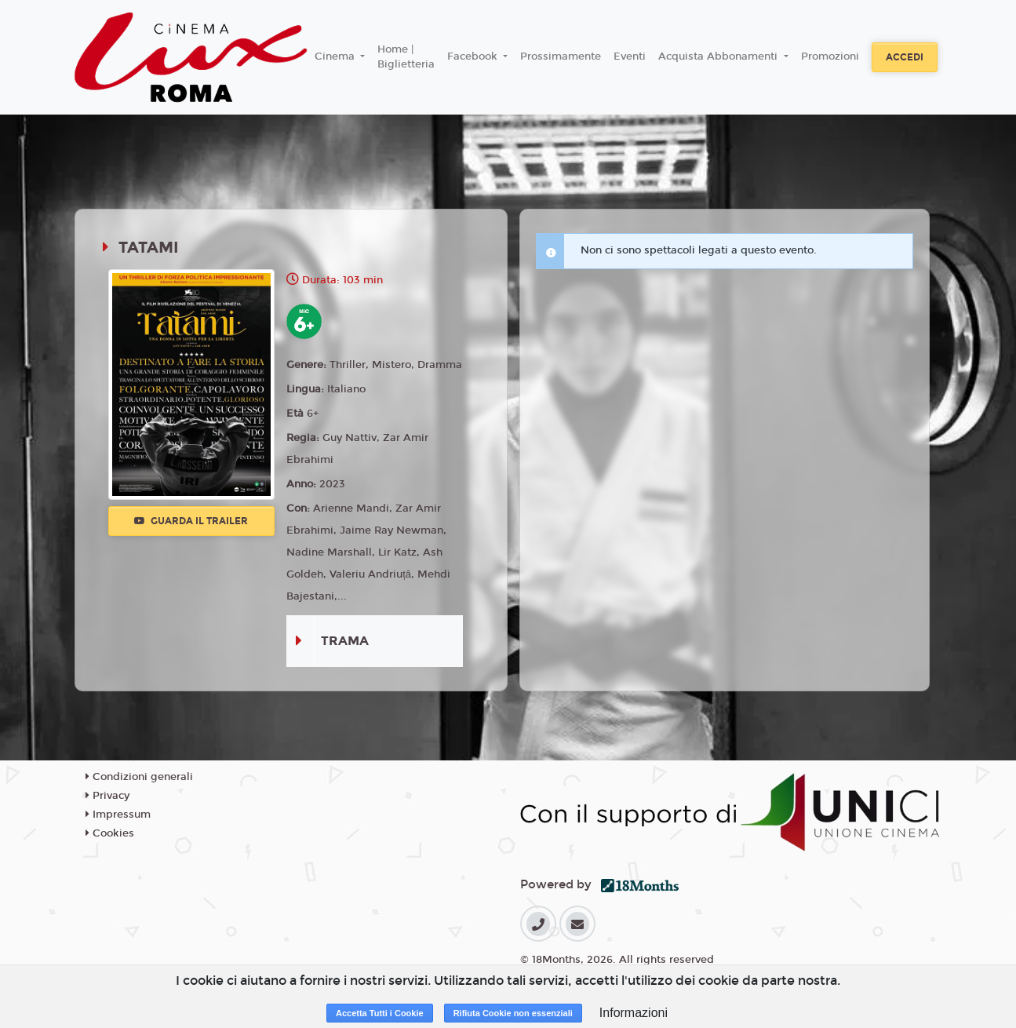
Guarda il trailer (191, 521)
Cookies (110, 833)
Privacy (107, 795)
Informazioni (633, 1012)
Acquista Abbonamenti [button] (719, 56)
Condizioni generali (139, 777)
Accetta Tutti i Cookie (380, 1013)
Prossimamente (560, 56)
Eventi (630, 56)
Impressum (118, 814)
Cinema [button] (336, 56)
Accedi (904, 57)
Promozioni (830, 56)
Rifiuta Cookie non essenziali (513, 1013)
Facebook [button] (474, 56)
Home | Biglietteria (406, 57)
